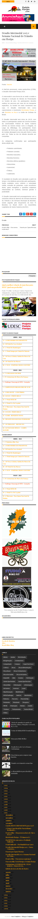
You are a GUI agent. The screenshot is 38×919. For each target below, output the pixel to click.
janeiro (8, 891)
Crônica (5, 667)
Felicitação (29, 678)
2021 (6, 796)
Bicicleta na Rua (11, 112)
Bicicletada (22, 657)
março (8, 886)
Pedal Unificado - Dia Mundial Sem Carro (19, 845)
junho (8, 878)
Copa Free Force (28, 664)
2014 (6, 895)
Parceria (15, 699)
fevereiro (9, 889)
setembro (9, 823)
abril (7, 883)
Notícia (19, 695)
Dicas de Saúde (8, 674)
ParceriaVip (24, 699)
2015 (6, 813)
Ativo (3, 643)
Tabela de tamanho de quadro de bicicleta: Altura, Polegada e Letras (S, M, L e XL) (23, 724)
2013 (6, 898)
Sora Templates (15, 916)
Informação (28, 685)
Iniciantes (6, 688)
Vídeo (5, 713)
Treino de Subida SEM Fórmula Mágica (23, 731)
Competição (7, 664)
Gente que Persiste (24, 681)
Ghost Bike (6, 685)
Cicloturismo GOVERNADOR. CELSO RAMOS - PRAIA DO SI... (18, 865)
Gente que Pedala (9, 681)
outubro (9, 821)
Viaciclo (9, 84)
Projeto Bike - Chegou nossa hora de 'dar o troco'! (20, 834)
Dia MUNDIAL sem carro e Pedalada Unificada (18, 841)
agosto (8, 872)
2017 (6, 807)
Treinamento (16, 709)
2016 (6, 810)
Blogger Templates (27, 916)
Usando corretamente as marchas (22, 763)
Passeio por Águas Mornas (15, 852)
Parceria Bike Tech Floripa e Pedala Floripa (21, 862)
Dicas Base (6, 671)
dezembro (9, 815)
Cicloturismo (19, 660)
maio (8, 880)
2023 (6, 791)
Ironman (16, 688)
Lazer (24, 688)
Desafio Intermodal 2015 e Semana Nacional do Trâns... (20, 855)
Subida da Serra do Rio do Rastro (17, 869)
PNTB (5, 706)
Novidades (28, 695)
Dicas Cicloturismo (20, 671)
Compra (17, 664)
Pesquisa (26, 702)
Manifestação (7, 692)
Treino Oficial (28, 709)
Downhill (6, 678)
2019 (6, 802)
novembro (9, 818)
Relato (22, 706)
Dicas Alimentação (25, 667)
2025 (6, 785)
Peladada (16, 702)
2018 (6, 804)
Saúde (30, 706)
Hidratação (17, 685)
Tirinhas (6, 709)
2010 (6, 906)
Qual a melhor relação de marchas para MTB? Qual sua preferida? (17, 286)
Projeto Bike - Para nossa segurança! (18, 859)
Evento (31, 43)
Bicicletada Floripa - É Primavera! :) (18, 837)
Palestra (6, 699)
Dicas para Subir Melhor (19, 739)
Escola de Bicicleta (8, 641)
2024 (6, 788)
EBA (13, 678)
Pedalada (6, 702)
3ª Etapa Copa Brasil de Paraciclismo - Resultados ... (19, 829)
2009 (6, 909)
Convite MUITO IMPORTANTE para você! (20, 826)
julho (8, 875)
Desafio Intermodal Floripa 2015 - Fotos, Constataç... (19, 848)
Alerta (5, 657)
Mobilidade (19, 692)
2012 (6, 900)
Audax (13, 657)
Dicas (13, 667)
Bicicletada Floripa (27, 110)
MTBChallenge (8, 695)
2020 (6, 799)
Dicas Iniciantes (22, 674)
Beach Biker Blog (8, 645)
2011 (5, 903)
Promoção (13, 706)
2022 (6, 793)
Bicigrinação (7, 660)
